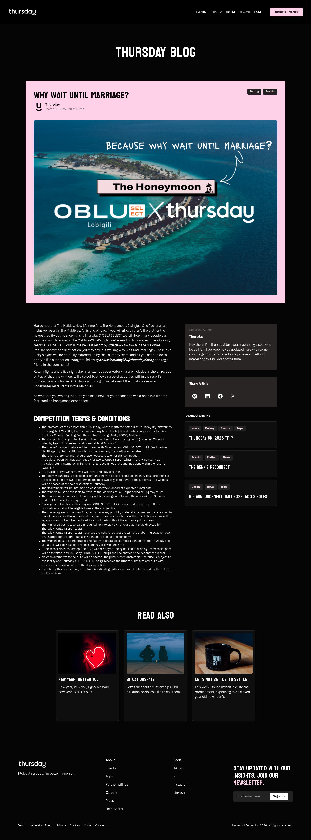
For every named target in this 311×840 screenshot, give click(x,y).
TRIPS (213, 12)
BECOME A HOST (250, 12)
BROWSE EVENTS (286, 12)
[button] (217, 12)
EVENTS (201, 12)
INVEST (230, 12)
